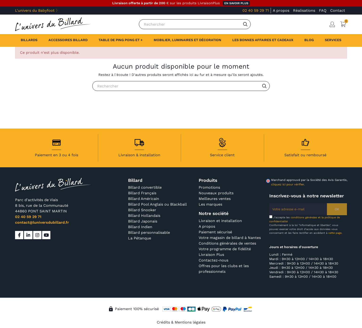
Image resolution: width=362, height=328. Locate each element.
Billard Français (142, 193)
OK (337, 209)
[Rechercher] (195, 24)
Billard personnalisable (149, 232)
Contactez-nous (213, 260)
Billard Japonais (142, 221)
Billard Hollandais (144, 215)
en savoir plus (236, 3)
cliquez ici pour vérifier (287, 184)
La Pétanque (139, 238)
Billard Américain (143, 198)
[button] (333, 40)
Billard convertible (145, 187)
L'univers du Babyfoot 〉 (37, 10)
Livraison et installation (220, 221)
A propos (281, 10)
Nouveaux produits (216, 193)
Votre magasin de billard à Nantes (230, 237)
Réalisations (304, 10)
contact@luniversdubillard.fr (42, 222)
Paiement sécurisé (215, 232)
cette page (335, 232)
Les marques (210, 204)
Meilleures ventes (215, 198)
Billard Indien (140, 227)
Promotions (209, 187)
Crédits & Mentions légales (181, 322)
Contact (337, 10)
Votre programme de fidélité (225, 249)
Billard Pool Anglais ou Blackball (157, 204)
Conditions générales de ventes (227, 243)
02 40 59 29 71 (255, 10)
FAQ (322, 10)
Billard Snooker (142, 210)
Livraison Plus (211, 254)
